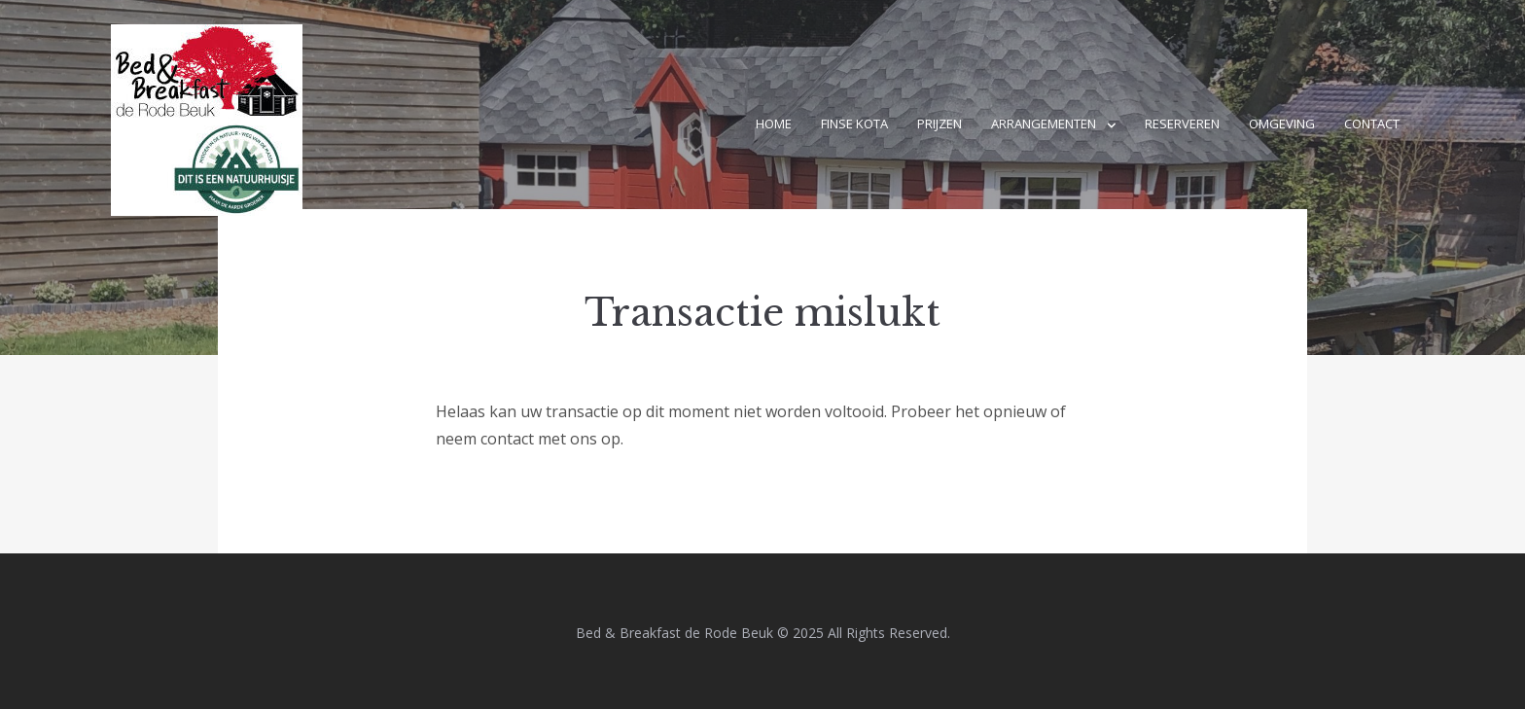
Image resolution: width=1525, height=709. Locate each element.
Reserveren (1182, 123)
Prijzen (939, 123)
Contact (1372, 123)
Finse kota (854, 123)
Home (774, 123)
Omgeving (1282, 123)
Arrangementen (1043, 123)
